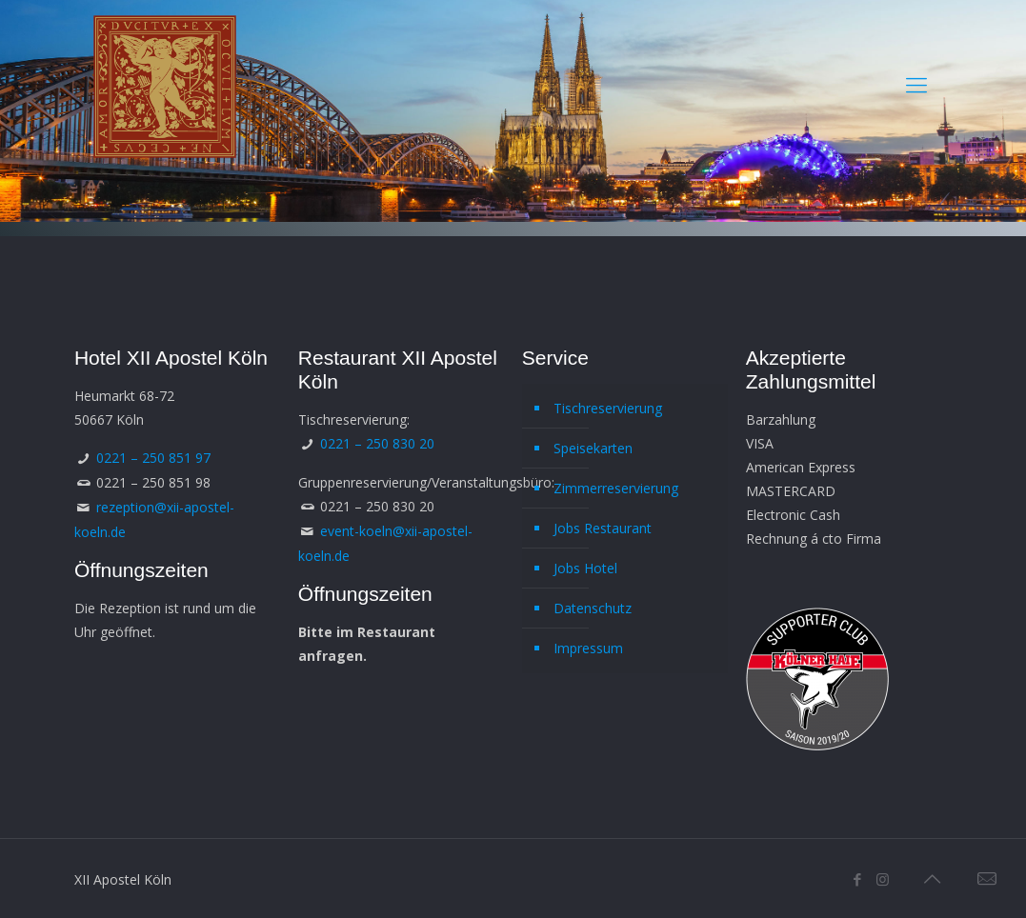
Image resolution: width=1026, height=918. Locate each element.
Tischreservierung (607, 408)
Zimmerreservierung (615, 488)
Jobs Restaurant (602, 528)
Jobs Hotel (585, 568)
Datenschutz (592, 608)
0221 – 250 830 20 (377, 443)
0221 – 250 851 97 (153, 458)
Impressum (588, 648)
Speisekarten (593, 448)
